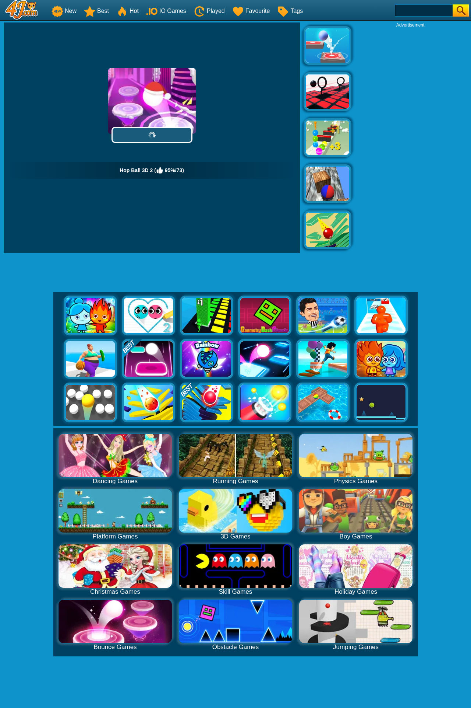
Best (96, 11)
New (64, 11)
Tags (290, 11)
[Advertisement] (410, 138)
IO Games (166, 11)
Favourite (251, 11)
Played (209, 11)
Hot (127, 11)
